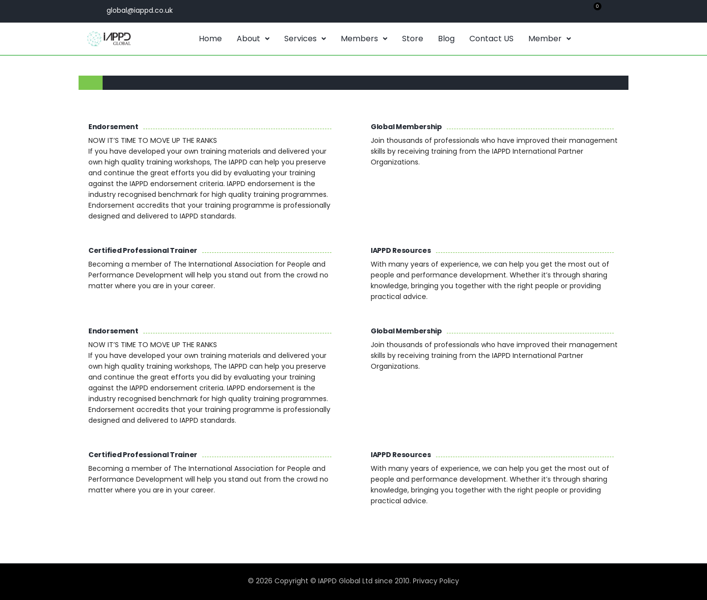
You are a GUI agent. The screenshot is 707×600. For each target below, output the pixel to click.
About (253, 38)
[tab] (91, 83)
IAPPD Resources (401, 250)
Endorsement (113, 127)
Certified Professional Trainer (142, 250)
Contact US (491, 38)
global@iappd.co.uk (140, 10)
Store (412, 38)
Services (305, 38)
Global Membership (406, 127)
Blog (446, 38)
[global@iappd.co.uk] (95, 10)
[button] (253, 38)
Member (549, 38)
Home (210, 38)
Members (364, 38)
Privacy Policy (436, 581)
